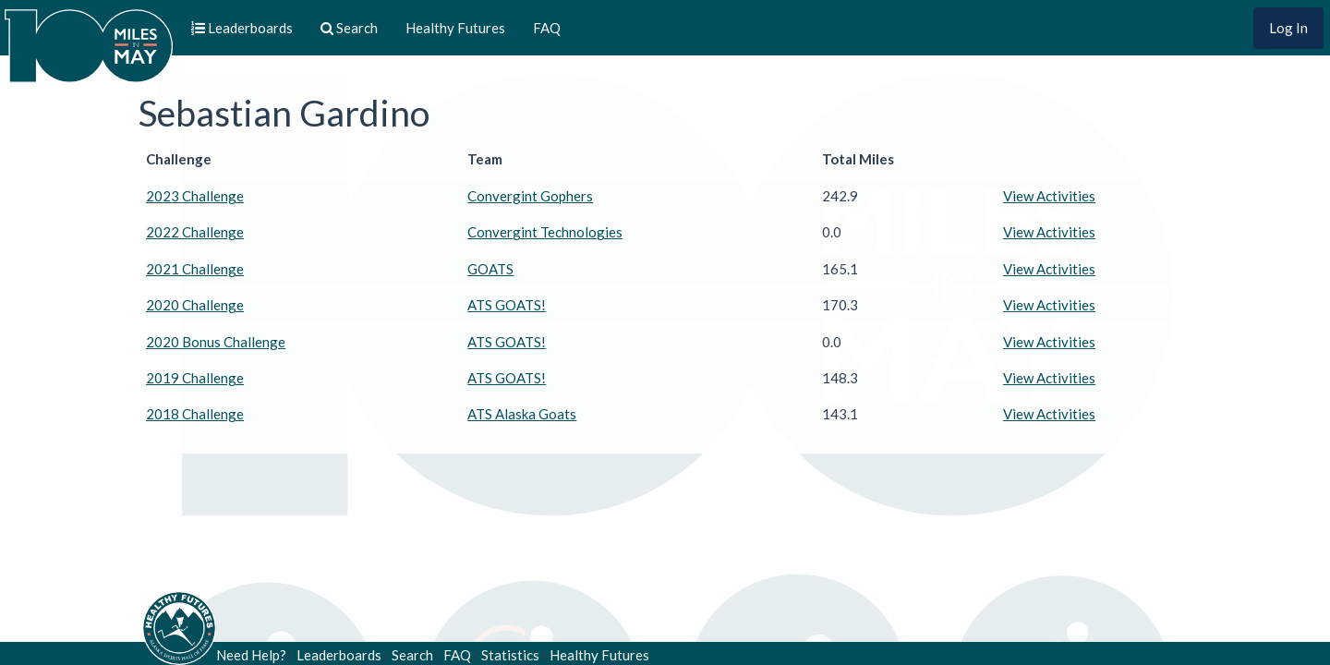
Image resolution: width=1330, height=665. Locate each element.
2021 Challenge (195, 268)
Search (412, 655)
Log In (1288, 27)
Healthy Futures (455, 27)
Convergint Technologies (545, 232)
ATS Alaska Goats (521, 413)
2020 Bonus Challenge (215, 341)
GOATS (490, 268)
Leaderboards (338, 655)
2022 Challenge (195, 232)
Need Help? (251, 655)
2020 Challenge (195, 304)
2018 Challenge (195, 413)
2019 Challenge (195, 377)
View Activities (1049, 195)
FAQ (547, 27)
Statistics (510, 655)
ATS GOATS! (506, 304)
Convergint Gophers (530, 195)
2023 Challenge (195, 195)
